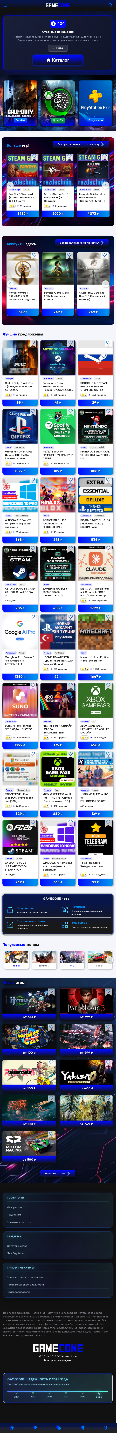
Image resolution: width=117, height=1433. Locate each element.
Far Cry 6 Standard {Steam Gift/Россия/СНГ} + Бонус (22, 197)
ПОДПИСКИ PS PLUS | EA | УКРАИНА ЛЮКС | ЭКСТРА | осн (95, 523)
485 (57, 608)
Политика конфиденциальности (25, 1284)
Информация (14, 1207)
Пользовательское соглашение (25, 1277)
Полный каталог (57, 1173)
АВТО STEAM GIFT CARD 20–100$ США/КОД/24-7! (20, 592)
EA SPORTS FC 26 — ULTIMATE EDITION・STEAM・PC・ (17, 866)
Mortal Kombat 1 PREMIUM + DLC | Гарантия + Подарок (22, 296)
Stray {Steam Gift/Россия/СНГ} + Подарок (55, 197)
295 (57, 539)
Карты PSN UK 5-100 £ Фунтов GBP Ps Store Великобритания (18, 455)
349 (22, 312)
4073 (92, 214)
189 (58, 471)
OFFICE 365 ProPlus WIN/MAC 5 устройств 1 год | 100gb (19, 797)
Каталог (58, 60)
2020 (57, 214)
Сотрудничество (17, 1246)
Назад (58, 48)
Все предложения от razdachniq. (80, 144)
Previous (10, 185)
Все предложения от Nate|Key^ (82, 243)
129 (95, 814)
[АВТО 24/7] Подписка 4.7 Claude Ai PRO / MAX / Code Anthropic (94, 592)
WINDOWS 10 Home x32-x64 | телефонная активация (58, 866)
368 (20, 539)
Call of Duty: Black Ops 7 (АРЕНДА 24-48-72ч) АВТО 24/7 (19, 386)
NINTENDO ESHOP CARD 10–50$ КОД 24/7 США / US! (95, 455)
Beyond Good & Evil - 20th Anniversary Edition (57, 296)
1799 (95, 608)
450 (95, 745)
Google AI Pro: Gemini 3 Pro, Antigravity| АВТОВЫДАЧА (19, 660)
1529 (20, 471)
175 (58, 745)
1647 (95, 677)
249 (57, 312)
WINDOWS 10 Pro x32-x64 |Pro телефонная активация (18, 523)
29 (95, 402)
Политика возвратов (19, 1222)
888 (95, 471)
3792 (22, 214)
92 (95, 882)
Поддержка (14, 1214)
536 (95, 539)
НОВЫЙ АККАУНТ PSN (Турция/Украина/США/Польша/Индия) (58, 660)
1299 (20, 745)
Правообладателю (18, 1292)
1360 (20, 677)
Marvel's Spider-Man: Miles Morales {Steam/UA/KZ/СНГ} (92, 197)
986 (20, 608)
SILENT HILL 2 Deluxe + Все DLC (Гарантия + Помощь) (92, 296)
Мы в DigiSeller (15, 1253)
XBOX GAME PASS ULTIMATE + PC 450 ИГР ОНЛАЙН (94, 729)
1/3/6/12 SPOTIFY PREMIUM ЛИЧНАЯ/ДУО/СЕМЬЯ (58, 455)
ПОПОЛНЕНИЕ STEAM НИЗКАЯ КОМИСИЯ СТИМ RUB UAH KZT (93, 386)
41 (58, 402)
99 (20, 402)
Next (105, 185)
